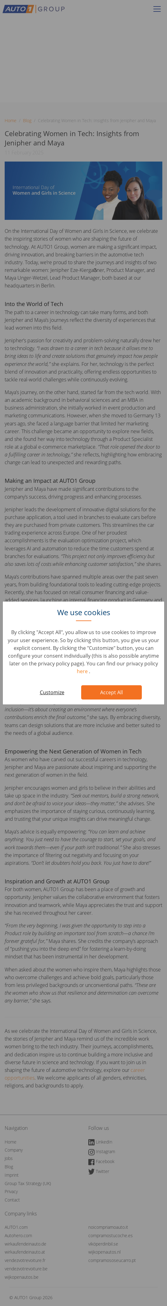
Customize (52, 692)
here (83, 671)
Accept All (111, 692)
